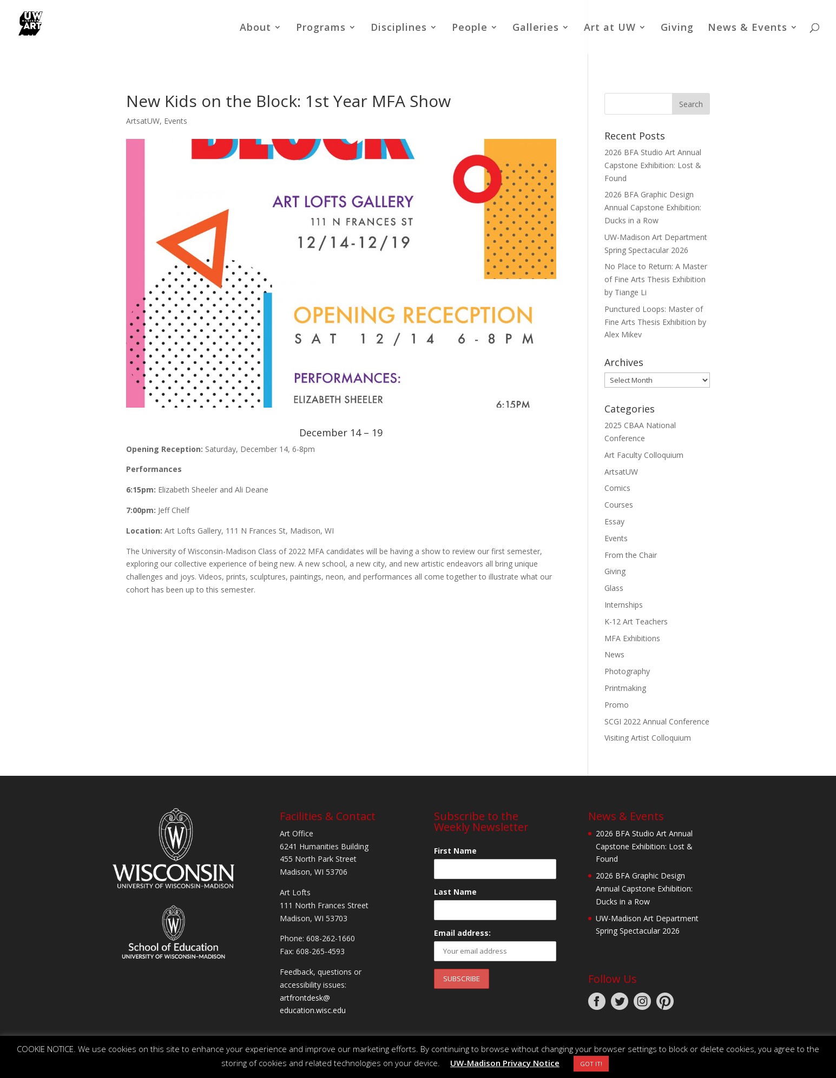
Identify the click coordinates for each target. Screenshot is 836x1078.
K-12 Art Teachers (636, 621)
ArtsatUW (143, 121)
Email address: (462, 933)
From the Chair (630, 555)
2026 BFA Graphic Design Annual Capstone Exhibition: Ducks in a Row (652, 207)
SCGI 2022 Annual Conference (656, 721)
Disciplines (399, 28)
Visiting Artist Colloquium (647, 738)
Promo (616, 705)
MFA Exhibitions (632, 638)
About (255, 28)
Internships (623, 605)
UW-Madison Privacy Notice (504, 1062)
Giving (677, 28)
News (614, 654)
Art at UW (610, 28)
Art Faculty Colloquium (643, 455)
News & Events (747, 28)
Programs (321, 28)
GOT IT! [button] (591, 1064)
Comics (617, 488)
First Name (455, 851)
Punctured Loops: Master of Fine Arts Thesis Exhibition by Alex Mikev (655, 322)
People (470, 28)
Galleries (535, 28)
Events (175, 121)
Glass (613, 588)
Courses (618, 505)
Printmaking (625, 688)
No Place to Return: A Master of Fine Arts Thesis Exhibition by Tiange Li (655, 279)
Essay (614, 521)
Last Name (455, 892)
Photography (627, 671)
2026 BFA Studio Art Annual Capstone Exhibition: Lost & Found (652, 165)
